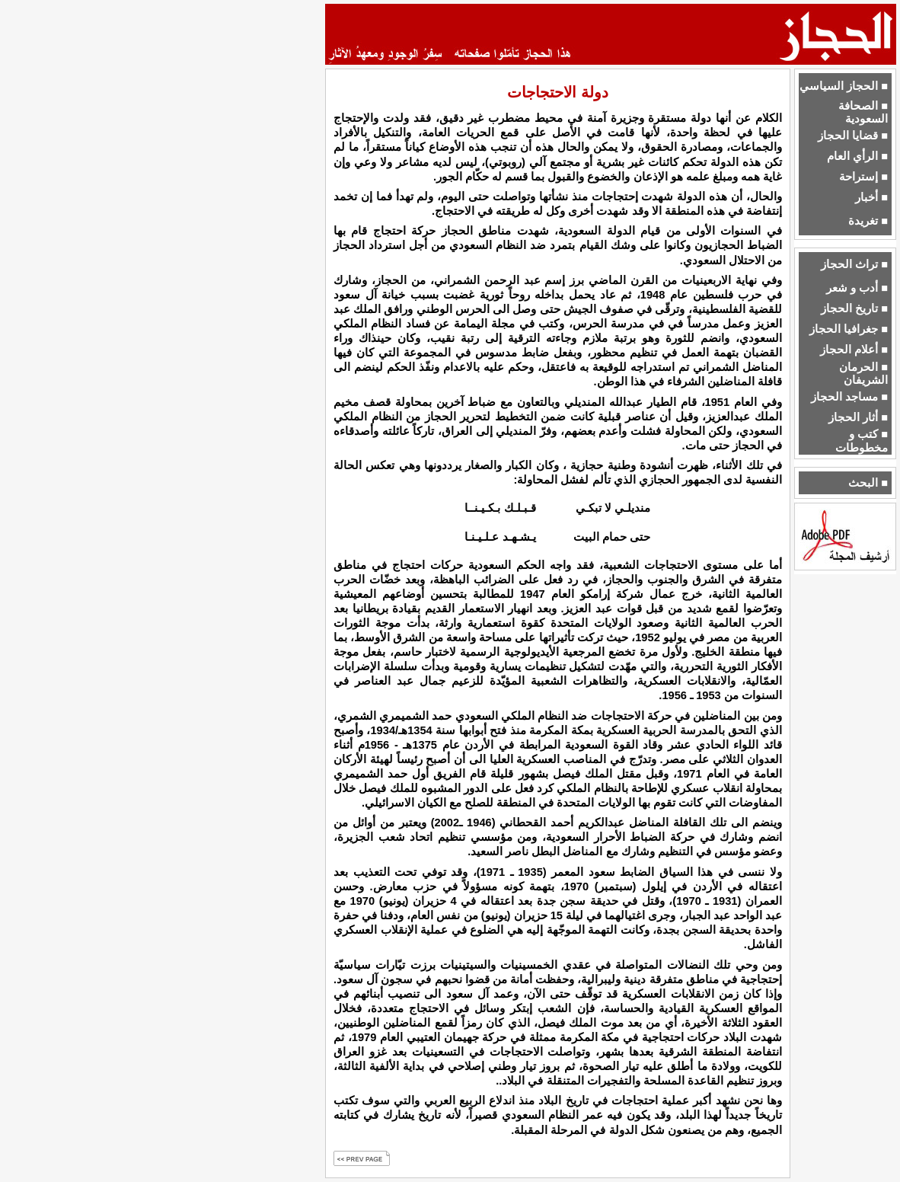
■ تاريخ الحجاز (854, 308)
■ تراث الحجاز (854, 264)
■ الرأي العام (857, 156)
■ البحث (868, 483)
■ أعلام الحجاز (854, 349)
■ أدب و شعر (857, 288)
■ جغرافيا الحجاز (848, 329)
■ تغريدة (868, 221)
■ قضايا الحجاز (853, 135)
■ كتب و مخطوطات (861, 440)
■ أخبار (871, 197)
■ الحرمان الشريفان (863, 373)
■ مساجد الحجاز (849, 397)
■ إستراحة (863, 177)
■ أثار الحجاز (858, 417)
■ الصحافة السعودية (863, 112)
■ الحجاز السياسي (843, 86)
